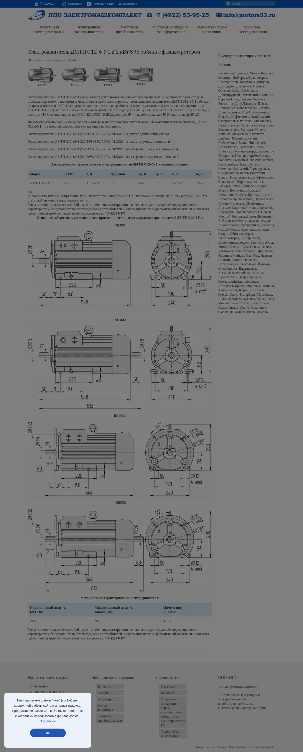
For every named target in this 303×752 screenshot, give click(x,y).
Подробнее (48, 721)
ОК (47, 732)
